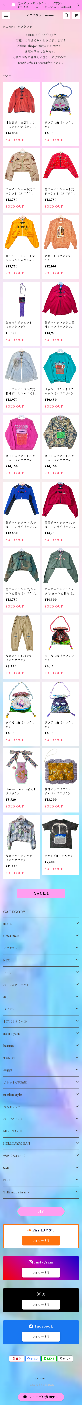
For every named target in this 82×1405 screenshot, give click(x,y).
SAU (6, 1168)
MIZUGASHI (12, 1131)
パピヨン (9, 1009)
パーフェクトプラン (16, 985)
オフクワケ (10, 948)
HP (41, 1211)
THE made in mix (16, 1192)
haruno (8, 1046)
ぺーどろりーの (13, 1119)
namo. (7, 924)
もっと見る (41, 894)
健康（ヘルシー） (15, 1156)
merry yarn (11, 1033)
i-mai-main (11, 936)
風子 (6, 997)
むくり (7, 972)
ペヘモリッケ (12, 1107)
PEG (6, 1180)
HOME (8, 27)
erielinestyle (12, 1095)
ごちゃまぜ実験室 (15, 1082)
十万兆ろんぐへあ (15, 1021)
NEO (6, 960)
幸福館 (7, 1070)
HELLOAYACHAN (16, 1143)
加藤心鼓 (9, 1058)
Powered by (41, 1384)
